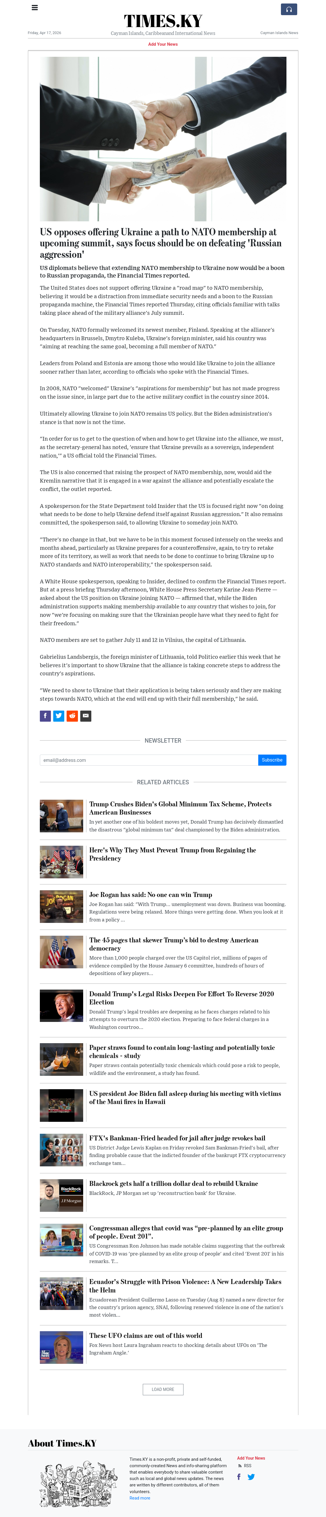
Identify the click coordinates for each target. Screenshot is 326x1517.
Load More (163, 1389)
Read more (140, 1498)
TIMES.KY (163, 20)
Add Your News (163, 44)
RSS (244, 1465)
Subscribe (272, 760)
